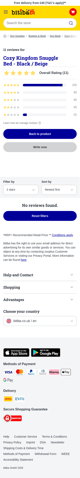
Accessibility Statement (18, 459)
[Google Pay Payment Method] (8, 381)
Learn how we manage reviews (22, 123)
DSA (43, 442)
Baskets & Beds (37, 36)
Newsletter (57, 442)
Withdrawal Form (45, 454)
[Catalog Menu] (6, 12)
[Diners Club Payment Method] (43, 373)
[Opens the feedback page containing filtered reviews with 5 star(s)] (40, 85)
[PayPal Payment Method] (31, 373)
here (24, 259)
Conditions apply (62, 235)
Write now (40, 147)
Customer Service (25, 436)
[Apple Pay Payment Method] (66, 373)
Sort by (46, 181)
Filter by (8, 181)
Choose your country (21, 311)
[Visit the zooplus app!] (16, 355)
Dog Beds (55, 36)
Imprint (30, 442)
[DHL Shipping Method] (8, 399)
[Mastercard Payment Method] (20, 373)
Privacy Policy (12, 442)
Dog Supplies (17, 36)
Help (6, 436)
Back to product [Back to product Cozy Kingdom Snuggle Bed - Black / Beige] (40, 134)
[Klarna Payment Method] (54, 373)
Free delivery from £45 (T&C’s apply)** (40, 3)
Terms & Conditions (54, 436)
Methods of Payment (16, 454)
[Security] (12, 419)
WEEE (65, 454)
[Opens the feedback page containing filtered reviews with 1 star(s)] (40, 114)
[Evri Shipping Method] (20, 399)
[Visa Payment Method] (8, 373)
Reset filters (40, 216)
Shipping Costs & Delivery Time (23, 448)
